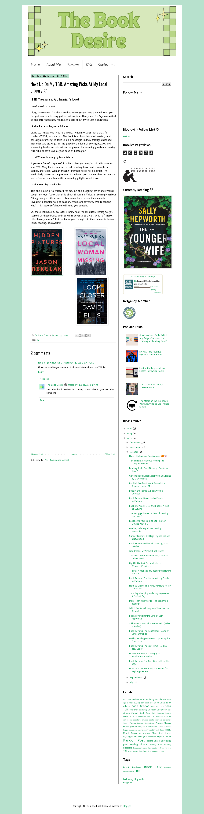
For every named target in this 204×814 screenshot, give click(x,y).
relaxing (167, 745)
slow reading (153, 748)
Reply (41, 372)
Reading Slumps (138, 744)
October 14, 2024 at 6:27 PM (83, 385)
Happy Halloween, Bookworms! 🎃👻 (148, 456)
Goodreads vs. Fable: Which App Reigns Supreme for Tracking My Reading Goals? (153, 338)
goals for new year (137, 727)
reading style (156, 745)
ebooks (129, 720)
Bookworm (162, 710)
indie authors (146, 730)
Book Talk (153, 767)
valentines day (158, 751)
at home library (147, 699)
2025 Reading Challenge (143, 276)
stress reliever (165, 748)
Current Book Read (140, 713)
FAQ (89, 64)
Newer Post (37, 454)
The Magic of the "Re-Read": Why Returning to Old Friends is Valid (154, 404)
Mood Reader (130, 733)
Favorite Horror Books (146, 723)
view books (157, 292)
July (132, 682)
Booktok (152, 710)
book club (149, 703)
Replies (45, 379)
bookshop (143, 710)
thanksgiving (133, 751)
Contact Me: (107, 64)
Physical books (164, 736)
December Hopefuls (163, 717)
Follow (126, 136)
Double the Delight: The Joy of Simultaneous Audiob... (144, 655)
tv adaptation (145, 751)
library (168, 730)
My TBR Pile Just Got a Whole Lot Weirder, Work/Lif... (145, 565)
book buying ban (136, 703)
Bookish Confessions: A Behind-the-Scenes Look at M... (147, 485)
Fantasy (133, 723)
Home (35, 64)
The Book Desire (54, 385)
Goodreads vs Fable (154, 727)
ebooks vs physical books (143, 720)
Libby (162, 730)
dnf (124, 720)
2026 (130, 428)
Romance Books (140, 748)
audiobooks (160, 699)
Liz (135, 281)
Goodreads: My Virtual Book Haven (146, 551)
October (134, 452)
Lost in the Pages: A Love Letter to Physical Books (152, 369)
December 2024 (130, 716)
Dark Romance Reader (161, 713)
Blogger (127, 806)
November (135, 447)
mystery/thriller (130, 736)
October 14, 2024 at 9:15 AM (79, 362)
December (135, 442)
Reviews (73, 64)
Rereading (127, 748)
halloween (166, 727)
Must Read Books (161, 733)
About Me (54, 64)
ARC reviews (133, 699)
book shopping (157, 706)
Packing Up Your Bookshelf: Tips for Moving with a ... (147, 522)
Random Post (134, 740)
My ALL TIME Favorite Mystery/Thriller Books (151, 353)
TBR (38, 340)
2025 (130, 433)
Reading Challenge (154, 741)
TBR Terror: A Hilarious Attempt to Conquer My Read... (146, 462)
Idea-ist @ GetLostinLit (50, 362)
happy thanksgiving (131, 730)
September (136, 677)
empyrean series (161, 720)
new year (142, 736)
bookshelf (134, 710)
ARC (125, 699)
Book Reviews (140, 706)
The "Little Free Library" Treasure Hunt (151, 386)
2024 (130, 438)
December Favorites (146, 717)
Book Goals (159, 703)
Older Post (110, 454)
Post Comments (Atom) (57, 460)
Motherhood (144, 733)
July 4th (156, 730)
